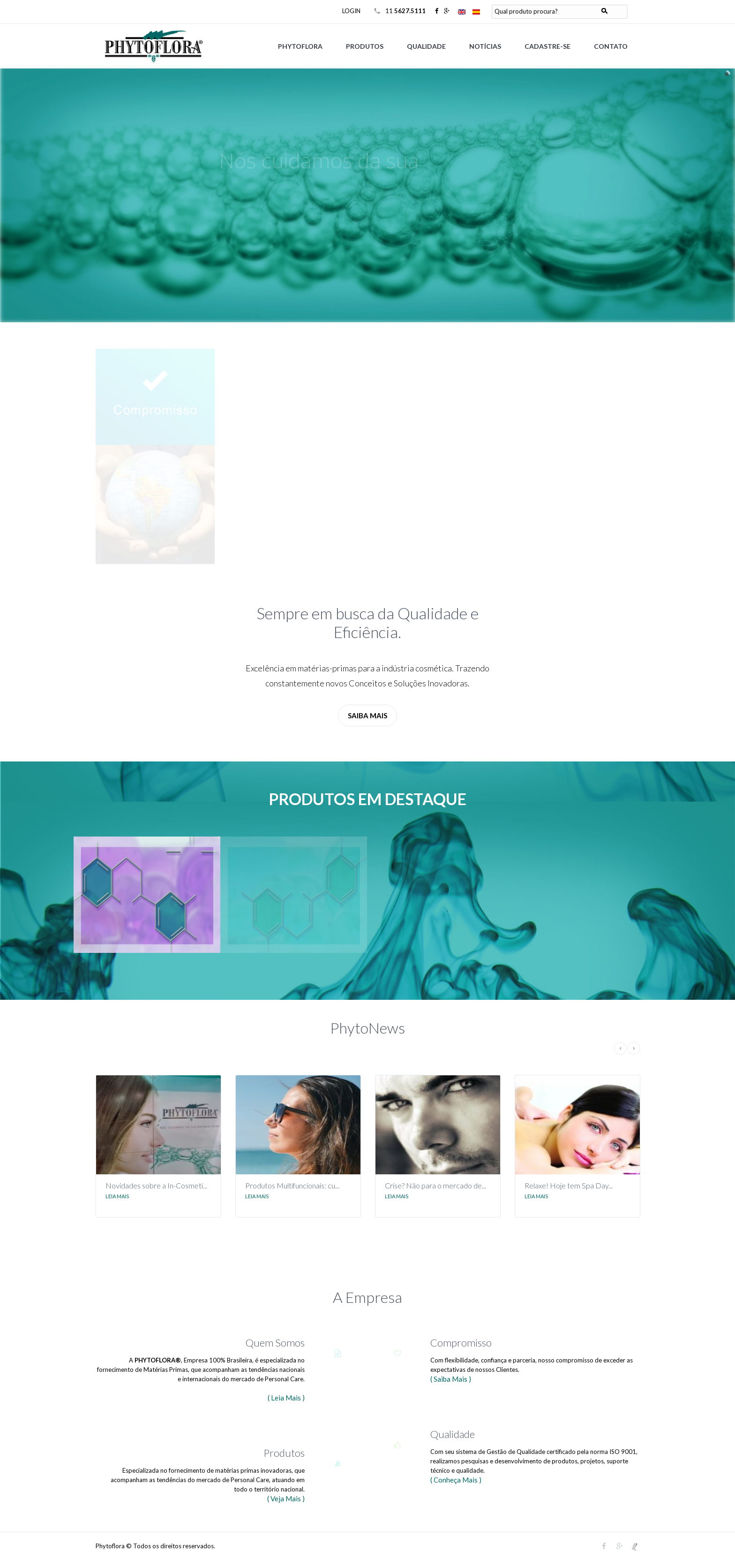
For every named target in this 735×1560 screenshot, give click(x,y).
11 (406, 11)
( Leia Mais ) (286, 1397)
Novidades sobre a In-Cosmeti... (156, 1185)
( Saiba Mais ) (450, 1379)
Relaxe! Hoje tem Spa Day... (569, 1185)
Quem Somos (275, 1342)
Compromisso (461, 1342)
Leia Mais (117, 1196)
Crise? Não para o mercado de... (435, 1185)
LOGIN (351, 11)
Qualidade (452, 1434)
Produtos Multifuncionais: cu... (292, 1185)
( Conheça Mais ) (455, 1480)
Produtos (284, 1452)
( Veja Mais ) (286, 1498)
